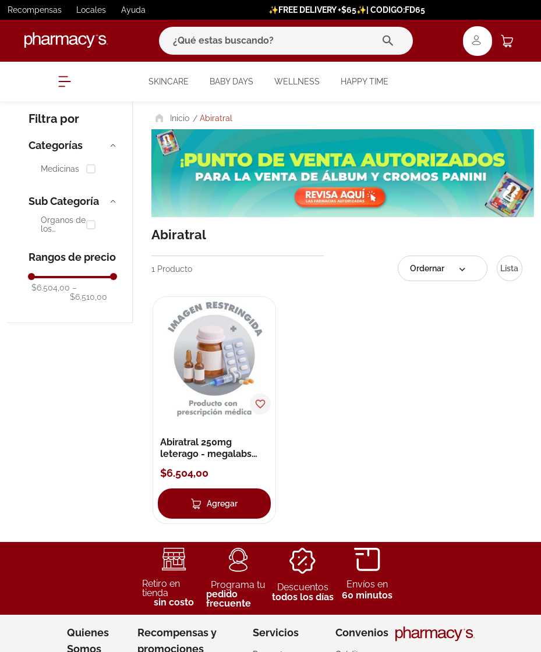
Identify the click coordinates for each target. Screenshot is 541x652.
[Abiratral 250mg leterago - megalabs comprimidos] (214, 410)
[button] (72, 145)
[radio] (509, 268)
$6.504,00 (50, 287)
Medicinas (60, 169)
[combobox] (286, 41)
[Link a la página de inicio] (170, 118)
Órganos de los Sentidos (63, 225)
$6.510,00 (88, 292)
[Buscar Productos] (390, 41)
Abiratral (216, 118)
